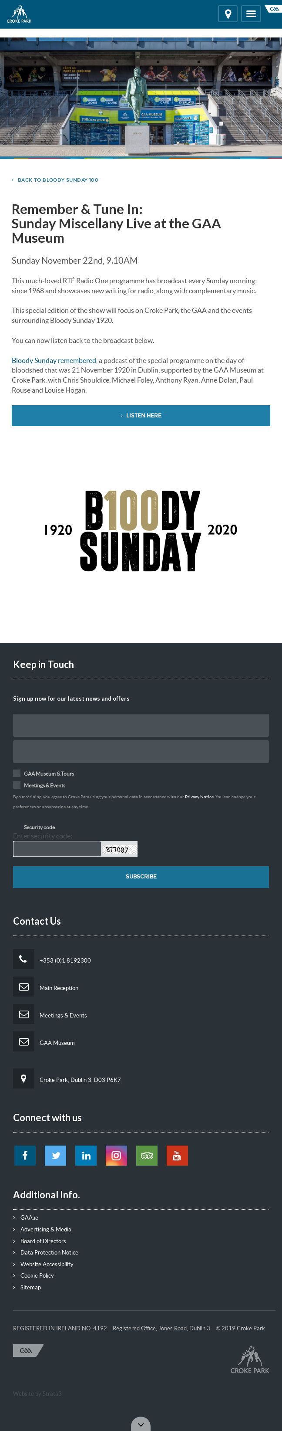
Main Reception (45, 987)
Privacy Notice (199, 796)
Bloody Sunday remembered (54, 360)
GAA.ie (25, 1217)
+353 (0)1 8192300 (52, 959)
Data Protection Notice (45, 1252)
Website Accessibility (43, 1264)
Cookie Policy (33, 1275)
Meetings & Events (50, 1014)
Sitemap (27, 1287)
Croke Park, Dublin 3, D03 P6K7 (67, 1078)
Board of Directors (39, 1241)
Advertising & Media (42, 1229)
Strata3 (52, 1393)
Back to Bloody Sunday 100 (55, 180)
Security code (39, 827)
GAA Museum (44, 1041)
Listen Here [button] (141, 416)
